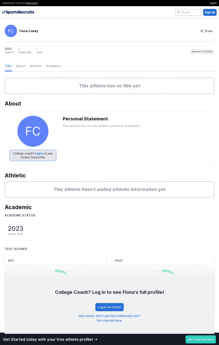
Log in (39, 153)
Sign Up (210, 12)
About (20, 66)
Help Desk (32, 3)
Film (8, 66)
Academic (53, 66)
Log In (213, 3)
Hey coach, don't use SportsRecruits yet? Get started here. (109, 318)
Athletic (35, 66)
